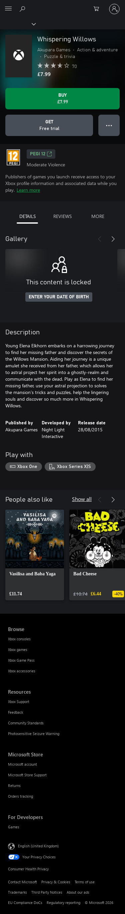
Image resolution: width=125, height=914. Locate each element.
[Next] (113, 239)
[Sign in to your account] (114, 9)
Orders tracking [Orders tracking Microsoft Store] (20, 796)
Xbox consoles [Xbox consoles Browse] (19, 639)
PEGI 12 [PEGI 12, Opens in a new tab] (41, 154)
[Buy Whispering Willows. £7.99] (62, 98)
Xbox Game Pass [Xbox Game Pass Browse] (21, 660)
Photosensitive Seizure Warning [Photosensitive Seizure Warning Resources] (33, 733)
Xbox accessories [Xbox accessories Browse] (21, 671)
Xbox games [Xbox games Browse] (17, 649)
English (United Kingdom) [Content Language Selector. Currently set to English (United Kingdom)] (38, 845)
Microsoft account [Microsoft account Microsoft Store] (22, 764)
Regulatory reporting (63, 902)
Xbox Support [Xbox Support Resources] (18, 701)
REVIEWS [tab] (62, 216)
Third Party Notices (46, 892)
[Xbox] (17, 23)
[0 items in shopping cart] (98, 9)
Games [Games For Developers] (13, 827)
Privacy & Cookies (55, 882)
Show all (82, 498)
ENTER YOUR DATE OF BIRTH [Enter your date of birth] (59, 297)
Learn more (28, 190)
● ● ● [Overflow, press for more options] (109, 125)
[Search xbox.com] (23, 8)
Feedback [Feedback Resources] (15, 712)
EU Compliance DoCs (25, 902)
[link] (34, 555)
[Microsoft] (62, 5)
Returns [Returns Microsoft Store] (14, 785)
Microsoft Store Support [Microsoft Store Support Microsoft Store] (27, 775)
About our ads (78, 892)
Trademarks (17, 892)
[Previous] (99, 239)
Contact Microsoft (22, 882)
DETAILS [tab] (27, 216)
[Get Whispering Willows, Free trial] (49, 125)
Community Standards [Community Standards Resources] (26, 723)
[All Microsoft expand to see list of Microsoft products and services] (8, 9)
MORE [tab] (97, 216)
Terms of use (85, 882)
